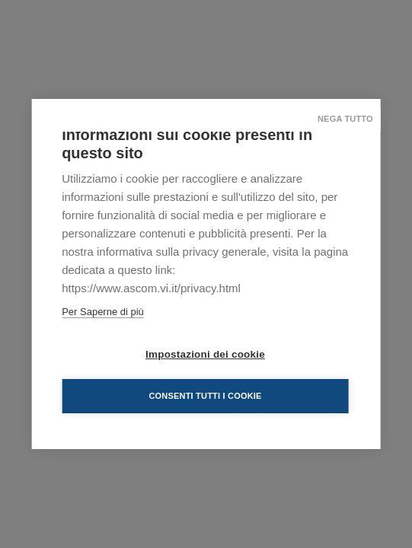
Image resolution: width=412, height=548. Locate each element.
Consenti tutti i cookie (205, 395)
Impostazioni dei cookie (205, 354)
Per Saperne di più (103, 311)
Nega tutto (345, 118)
